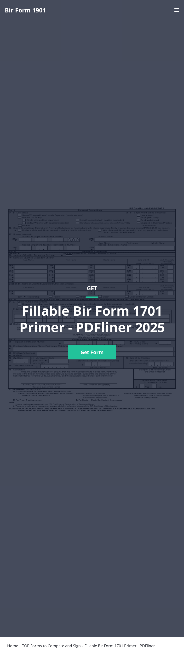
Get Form (92, 352)
